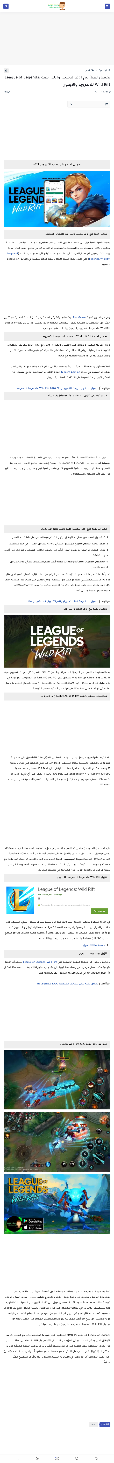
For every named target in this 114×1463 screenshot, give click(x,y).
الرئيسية (104, 70)
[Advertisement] (57, 38)
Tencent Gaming (70, 372)
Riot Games (79, 317)
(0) (7, 92)
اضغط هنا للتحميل (93, 945)
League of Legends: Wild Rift (40, 962)
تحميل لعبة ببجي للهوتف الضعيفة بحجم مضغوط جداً (67, 984)
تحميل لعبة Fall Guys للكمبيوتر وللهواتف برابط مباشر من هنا (63, 601)
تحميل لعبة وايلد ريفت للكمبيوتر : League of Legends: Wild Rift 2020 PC (57, 388)
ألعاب (89, 70)
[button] (96, 1459)
